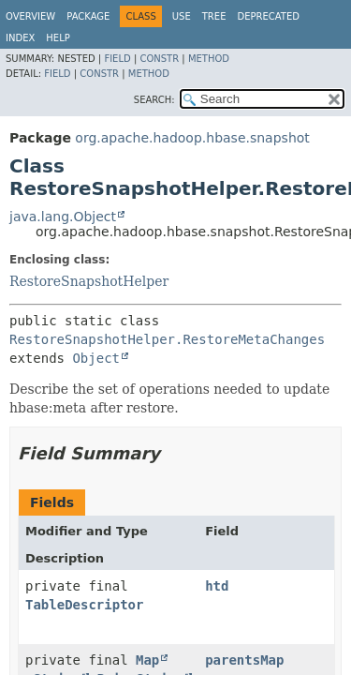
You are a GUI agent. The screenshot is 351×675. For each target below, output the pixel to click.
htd (216, 585)
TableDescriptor (84, 604)
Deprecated (268, 16)
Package (88, 16)
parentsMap (244, 660)
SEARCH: (154, 100)
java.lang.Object (62, 216)
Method (208, 58)
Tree (214, 16)
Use (181, 16)
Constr (159, 58)
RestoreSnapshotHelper (88, 281)
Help (57, 38)
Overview (30, 16)
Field (117, 58)
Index (20, 38)
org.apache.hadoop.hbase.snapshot (192, 137)
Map (147, 660)
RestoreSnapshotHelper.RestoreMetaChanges (167, 339)
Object (96, 358)
